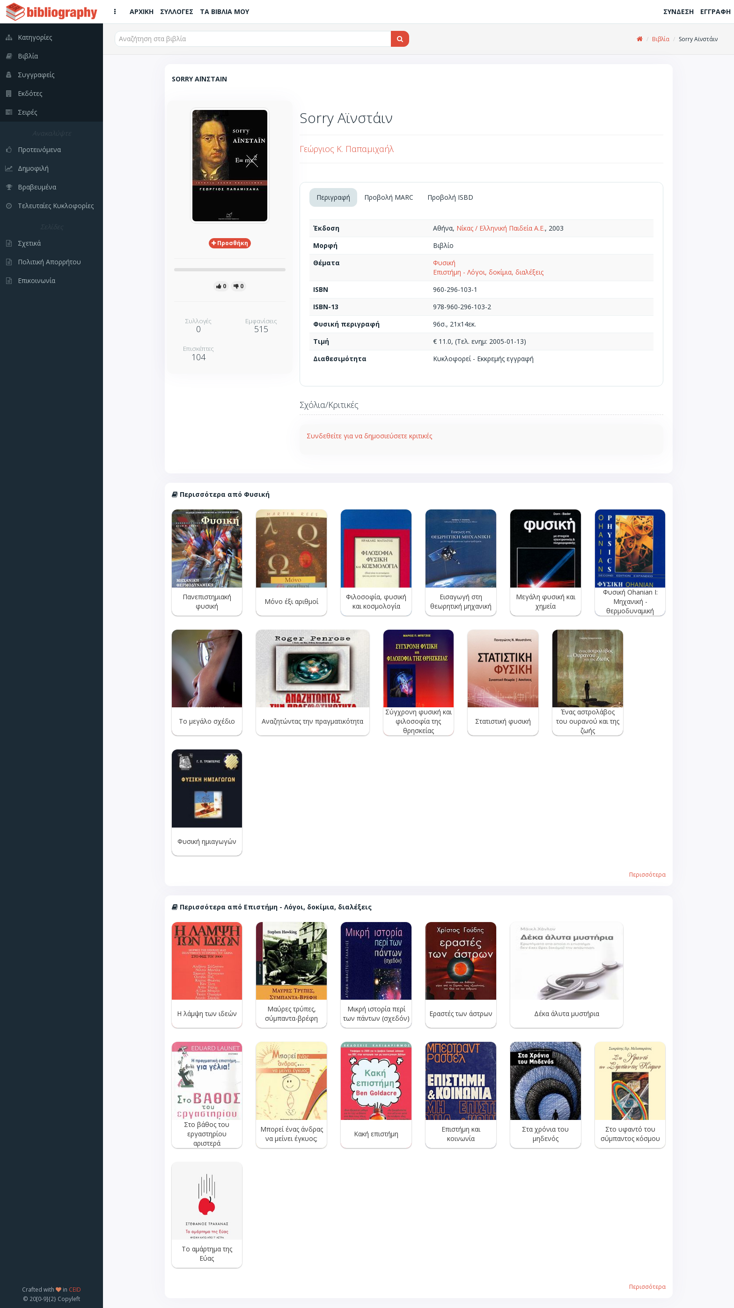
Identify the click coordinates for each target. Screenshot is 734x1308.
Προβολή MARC (388, 197)
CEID (75, 1289)
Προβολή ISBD (450, 197)
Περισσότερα (647, 874)
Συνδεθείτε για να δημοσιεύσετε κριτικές (369, 435)
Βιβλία (660, 39)
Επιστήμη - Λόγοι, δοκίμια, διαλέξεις (488, 272)
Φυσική (444, 262)
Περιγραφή (333, 197)
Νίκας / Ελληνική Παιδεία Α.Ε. (500, 228)
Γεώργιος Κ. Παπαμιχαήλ (347, 148)
